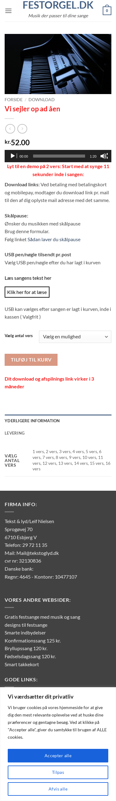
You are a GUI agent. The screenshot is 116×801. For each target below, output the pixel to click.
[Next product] (10, 129)
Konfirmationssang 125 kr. (33, 640)
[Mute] (104, 156)
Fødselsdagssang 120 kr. (30, 656)
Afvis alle (58, 788)
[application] (58, 156)
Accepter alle (58, 755)
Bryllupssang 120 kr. (26, 648)
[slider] (59, 156)
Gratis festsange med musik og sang (42, 617)
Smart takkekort (22, 664)
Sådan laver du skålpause (54, 239)
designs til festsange (26, 625)
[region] (58, 744)
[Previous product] (22, 129)
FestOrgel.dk (58, 5)
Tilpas (58, 772)
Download (41, 99)
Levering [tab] (14, 433)
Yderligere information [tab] (32, 420)
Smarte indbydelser (25, 632)
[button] (8, 10)
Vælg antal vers (19, 336)
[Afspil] (13, 156)
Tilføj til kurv (31, 359)
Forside (14, 99)
